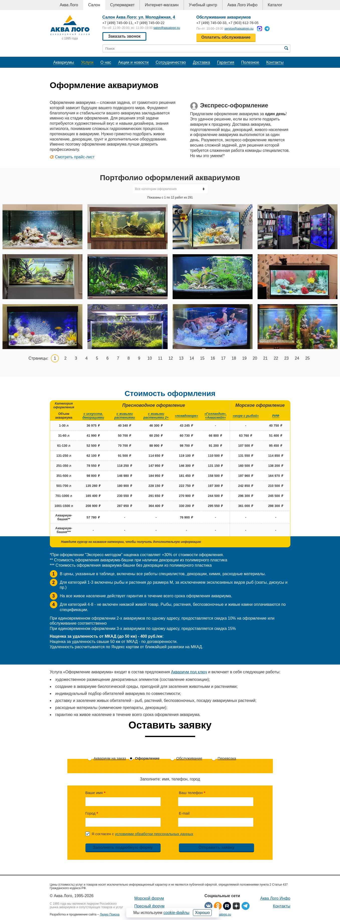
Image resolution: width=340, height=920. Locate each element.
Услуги (87, 62)
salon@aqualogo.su (166, 28)
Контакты (275, 62)
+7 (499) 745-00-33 (211, 23)
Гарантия (225, 62)
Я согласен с (142, 834)
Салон (94, 5)
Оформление (147, 758)
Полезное (250, 62)
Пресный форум (149, 906)
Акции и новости (133, 62)
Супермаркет (122, 5)
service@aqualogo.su (239, 28)
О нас (105, 62)
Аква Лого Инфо (243, 5)
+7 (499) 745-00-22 (150, 23)
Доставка (201, 62)
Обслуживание (189, 758)
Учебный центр (203, 5)
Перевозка (227, 758)
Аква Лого (69, 5)
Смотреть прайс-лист (75, 157)
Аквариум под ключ (189, 672)
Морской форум (149, 898)
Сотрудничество (171, 62)
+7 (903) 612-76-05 (244, 23)
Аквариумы (63, 62)
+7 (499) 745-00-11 (117, 23)
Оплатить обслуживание (226, 37)
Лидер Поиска (109, 914)
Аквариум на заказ (110, 758)
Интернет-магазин (161, 5)
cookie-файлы (176, 912)
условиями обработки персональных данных (154, 834)
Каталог (275, 5)
